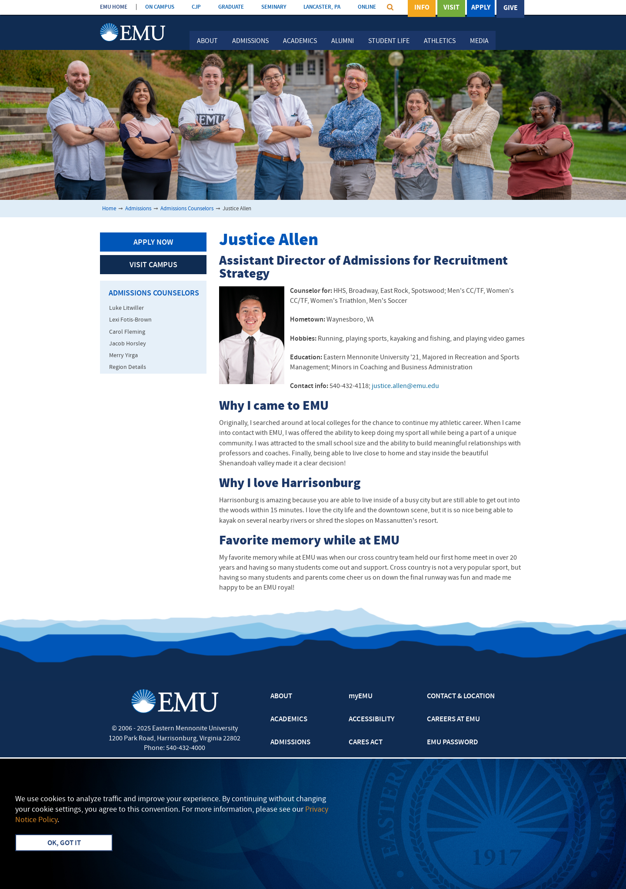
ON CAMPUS (159, 7)
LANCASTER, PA (321, 7)
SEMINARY (273, 7)
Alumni (342, 41)
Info (422, 8)
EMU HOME (113, 7)
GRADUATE (231, 7)
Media (479, 41)
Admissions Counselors (186, 209)
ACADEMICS (288, 719)
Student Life (389, 41)
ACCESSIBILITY (371, 719)
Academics (300, 41)
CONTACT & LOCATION (461, 696)
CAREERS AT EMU (453, 719)
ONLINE (367, 7)
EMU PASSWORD (452, 742)
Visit (451, 8)
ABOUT (281, 696)
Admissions (250, 41)
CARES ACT (366, 742)
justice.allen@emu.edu (405, 386)
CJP (196, 7)
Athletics (440, 41)
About (207, 41)
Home (109, 209)
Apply (480, 8)
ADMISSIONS (290, 742)
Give (510, 8)
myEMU (361, 696)
